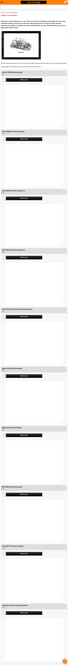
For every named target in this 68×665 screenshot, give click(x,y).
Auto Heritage (33, 2)
